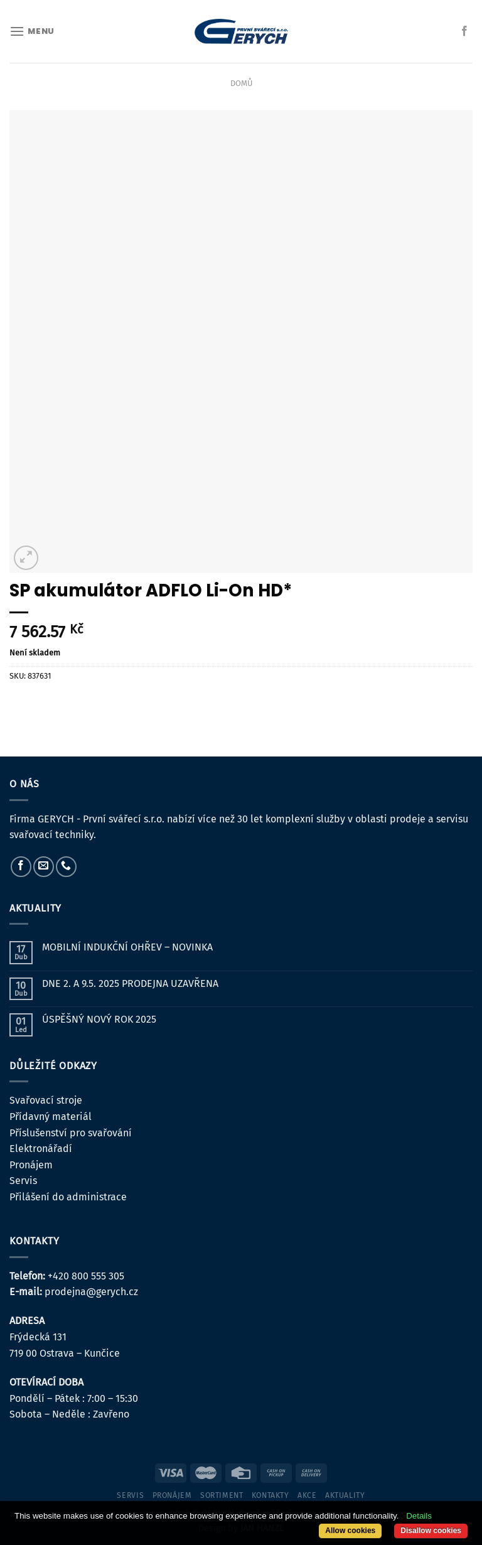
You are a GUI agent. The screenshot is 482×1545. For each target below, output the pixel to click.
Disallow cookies (430, 1530)
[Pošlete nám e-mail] (43, 866)
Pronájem (31, 1165)
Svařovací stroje (45, 1100)
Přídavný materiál (50, 1116)
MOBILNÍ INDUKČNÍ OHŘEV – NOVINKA (127, 947)
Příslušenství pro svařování (70, 1133)
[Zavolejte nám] (66, 866)
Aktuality (345, 1495)
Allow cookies (350, 1530)
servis (130, 1495)
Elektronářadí (40, 1149)
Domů (241, 83)
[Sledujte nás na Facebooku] (464, 31)
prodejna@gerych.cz (91, 1292)
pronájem (172, 1495)
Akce (306, 1495)
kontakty (270, 1495)
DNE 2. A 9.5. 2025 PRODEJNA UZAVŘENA (130, 983)
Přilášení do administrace (68, 1197)
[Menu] (32, 31)
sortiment (222, 1495)
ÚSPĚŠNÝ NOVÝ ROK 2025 (99, 1019)
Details (419, 1516)
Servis (23, 1181)
